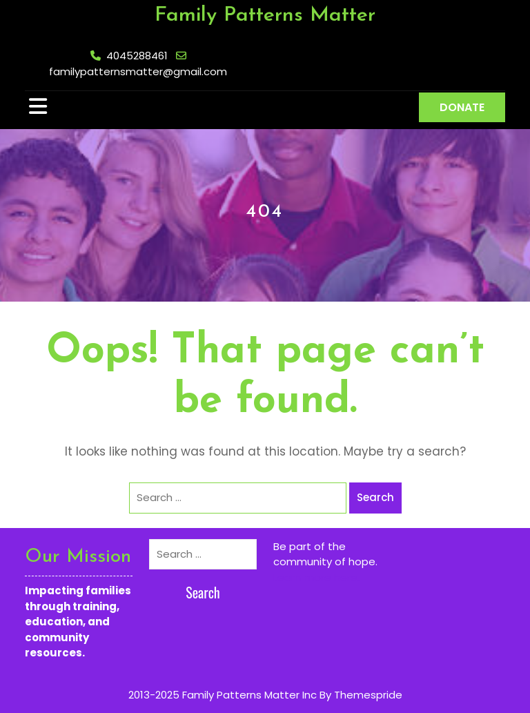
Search (375, 497)
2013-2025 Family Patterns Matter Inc (222, 694)
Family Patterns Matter (265, 15)
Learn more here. (316, 577)
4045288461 (137, 55)
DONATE (462, 107)
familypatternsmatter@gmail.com (138, 71)
